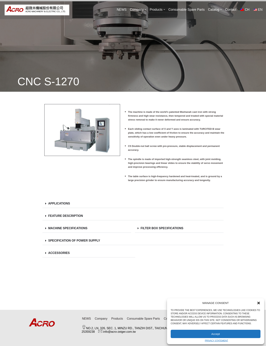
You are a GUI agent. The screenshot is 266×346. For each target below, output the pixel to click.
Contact (230, 9)
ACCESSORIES (59, 252)
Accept (215, 333)
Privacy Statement (216, 340)
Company (101, 318)
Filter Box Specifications (162, 228)
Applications (59, 203)
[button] (258, 303)
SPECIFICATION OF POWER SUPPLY (74, 240)
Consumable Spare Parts (186, 9)
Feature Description (66, 215)
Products (117, 318)
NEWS (122, 9)
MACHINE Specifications (67, 228)
